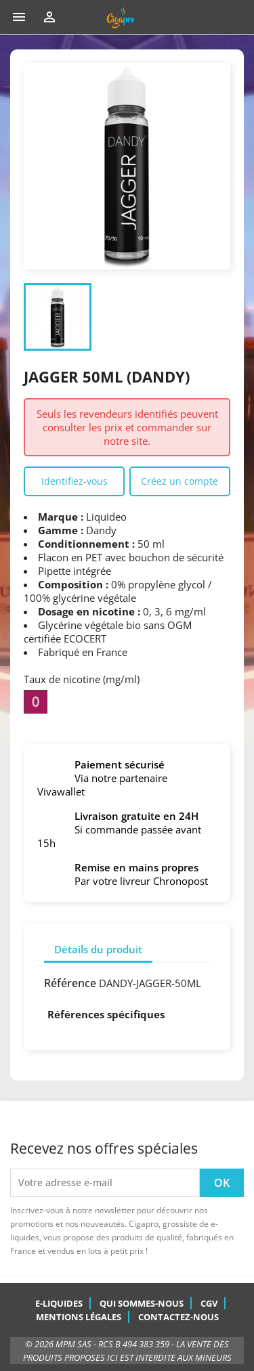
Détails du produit (98, 949)
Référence (70, 983)
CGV (208, 1303)
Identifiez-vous (74, 481)
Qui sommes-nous (142, 1303)
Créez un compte (179, 481)
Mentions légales (78, 1317)
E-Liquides (59, 1303)
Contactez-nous (178, 1317)
